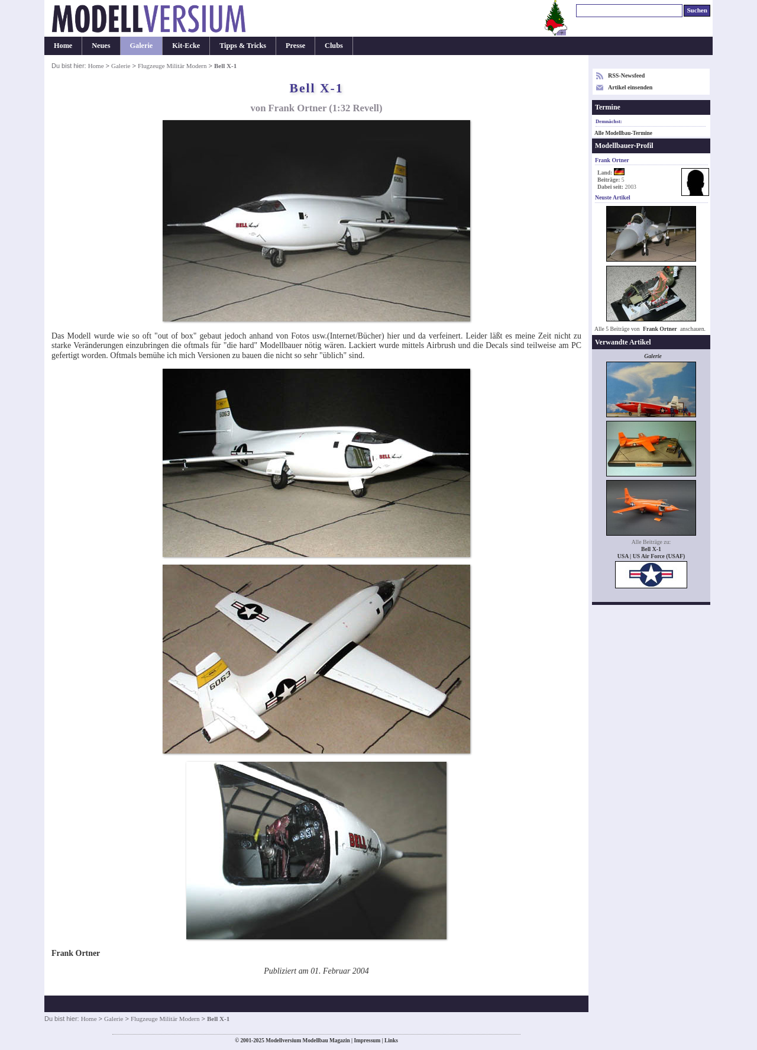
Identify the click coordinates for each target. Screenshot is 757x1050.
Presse (295, 45)
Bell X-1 (651, 549)
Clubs (334, 45)
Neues (101, 45)
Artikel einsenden (630, 87)
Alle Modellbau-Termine (623, 133)
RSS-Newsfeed (626, 75)
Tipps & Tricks (242, 45)
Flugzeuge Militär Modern (172, 65)
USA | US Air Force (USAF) (651, 556)
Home (63, 45)
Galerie (141, 45)
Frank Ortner (660, 329)
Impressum (367, 1040)
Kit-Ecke (186, 45)
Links (391, 1040)
